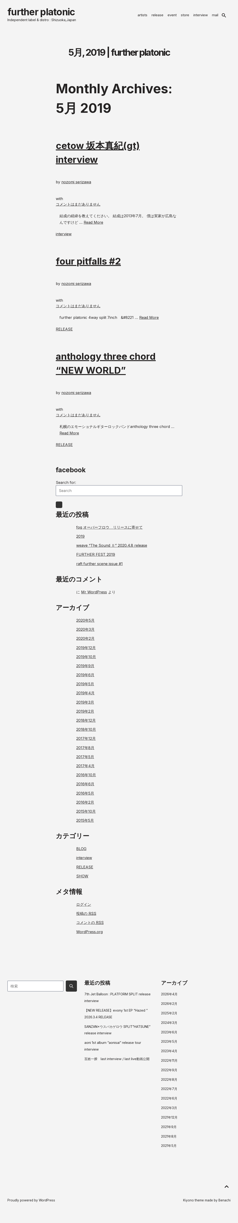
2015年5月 (85, 824)
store (185, 17)
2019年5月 (85, 687)
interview (200, 17)
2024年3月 (169, 1026)
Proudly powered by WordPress (31, 1204)
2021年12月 (169, 1121)
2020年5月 (85, 623)
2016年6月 (85, 787)
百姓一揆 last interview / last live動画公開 (116, 1062)
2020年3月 (85, 633)
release (157, 17)
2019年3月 (85, 705)
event (172, 17)
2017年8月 (85, 751)
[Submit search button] (71, 989)
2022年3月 (169, 1111)
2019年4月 (85, 696)
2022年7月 (169, 1092)
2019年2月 (85, 714)
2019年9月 (85, 669)
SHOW (82, 879)
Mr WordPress (94, 595)
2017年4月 (85, 769)
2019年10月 (86, 660)
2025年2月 (169, 1017)
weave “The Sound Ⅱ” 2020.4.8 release (111, 549)
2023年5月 (169, 1045)
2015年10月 (86, 814)
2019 (80, 539)
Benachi (224, 1204)
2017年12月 (86, 742)
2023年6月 (169, 1036)
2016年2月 (85, 805)
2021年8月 (169, 1140)
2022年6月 (169, 1102)
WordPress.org (89, 935)
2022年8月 (169, 1083)
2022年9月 (169, 1073)
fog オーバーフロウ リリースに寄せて (109, 530)
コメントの (90, 926)
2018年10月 (86, 733)
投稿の (86, 917)
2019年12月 (86, 651)
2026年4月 (169, 998)
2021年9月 (169, 1130)
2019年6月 (85, 678)
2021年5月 (169, 1149)
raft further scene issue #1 (99, 567)
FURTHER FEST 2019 (95, 558)
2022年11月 (169, 1064)
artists (142, 17)
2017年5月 (85, 760)
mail (215, 17)
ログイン (83, 908)
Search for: (66, 486)
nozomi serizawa (76, 185)
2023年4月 (169, 1055)
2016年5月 (85, 796)
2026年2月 (169, 1007)
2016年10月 (86, 778)
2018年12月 (86, 724)
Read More (93, 225)
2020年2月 (85, 642)
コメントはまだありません (78, 207)
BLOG (81, 852)
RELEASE (64, 332)
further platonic (51, 14)
